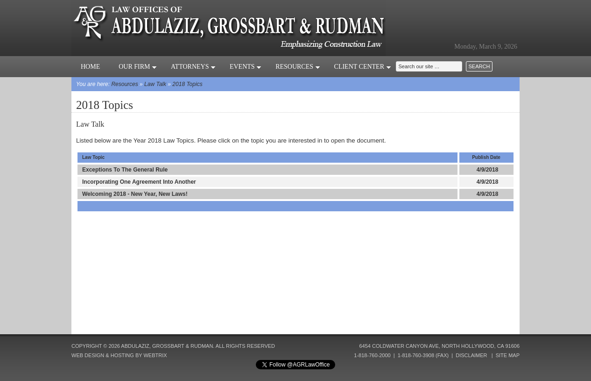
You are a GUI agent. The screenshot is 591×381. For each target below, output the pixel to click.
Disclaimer (471, 355)
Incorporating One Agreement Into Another (139, 182)
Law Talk (155, 84)
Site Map (508, 355)
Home (90, 66)
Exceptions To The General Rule (125, 169)
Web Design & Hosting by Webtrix (119, 355)
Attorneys (193, 66)
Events (245, 66)
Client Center (362, 66)
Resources (297, 66)
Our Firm (138, 66)
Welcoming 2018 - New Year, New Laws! (135, 194)
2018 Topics (187, 84)
